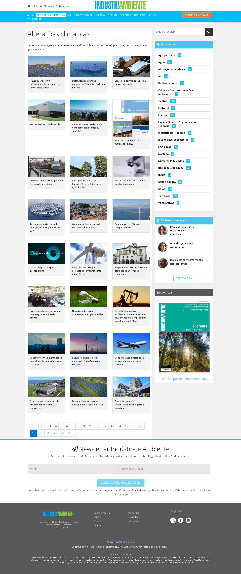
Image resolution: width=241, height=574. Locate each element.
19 (40, 433)
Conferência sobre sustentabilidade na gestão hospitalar (129, 404)
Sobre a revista (102, 512)
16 (133, 426)
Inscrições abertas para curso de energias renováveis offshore (45, 314)
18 (33, 433)
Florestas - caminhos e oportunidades (182, 228)
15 (126, 426)
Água (30, 15)
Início (33, 6)
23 (69, 433)
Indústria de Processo (171, 132)
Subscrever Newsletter (120, 483)
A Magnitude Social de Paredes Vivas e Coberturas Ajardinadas (86, 184)
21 (55, 433)
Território (34, 19)
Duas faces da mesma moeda (186, 259)
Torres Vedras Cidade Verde (45, 124)
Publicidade (134, 516)
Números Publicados (54, 6)
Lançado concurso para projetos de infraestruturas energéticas (86, 271)
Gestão (112, 15)
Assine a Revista (197, 15)
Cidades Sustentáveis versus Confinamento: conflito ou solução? (87, 128)
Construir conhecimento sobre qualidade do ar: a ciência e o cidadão (46, 361)
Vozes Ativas (166, 202)
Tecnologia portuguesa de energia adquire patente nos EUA (45, 227)
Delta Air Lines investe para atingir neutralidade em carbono (129, 361)
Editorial (163, 108)
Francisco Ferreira (178, 263)
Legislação (165, 146)
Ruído (161, 174)
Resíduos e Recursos (132, 15)
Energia (100, 15)
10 (90, 426)
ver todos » (184, 278)
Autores (98, 520)
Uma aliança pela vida (181, 243)
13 (112, 426)
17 (140, 426)
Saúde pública (167, 181)
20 (48, 433)
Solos (152, 15)
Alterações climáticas (51, 15)
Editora (97, 516)
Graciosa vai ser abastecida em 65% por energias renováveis (44, 404)
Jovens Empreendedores (173, 139)
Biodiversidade (83, 15)
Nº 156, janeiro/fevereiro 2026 (185, 378)
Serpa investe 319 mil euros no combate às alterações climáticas (131, 271)
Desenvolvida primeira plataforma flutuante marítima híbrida (88, 84)
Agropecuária (166, 55)
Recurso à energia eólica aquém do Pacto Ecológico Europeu (86, 361)
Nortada (163, 153)
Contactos (133, 520)
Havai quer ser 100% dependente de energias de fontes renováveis (45, 84)
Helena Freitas (177, 247)
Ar (69, 15)
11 (97, 426)
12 (104, 426)
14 (119, 426)
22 (62, 433)
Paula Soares (176, 234)
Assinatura (133, 512)
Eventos (98, 524)
